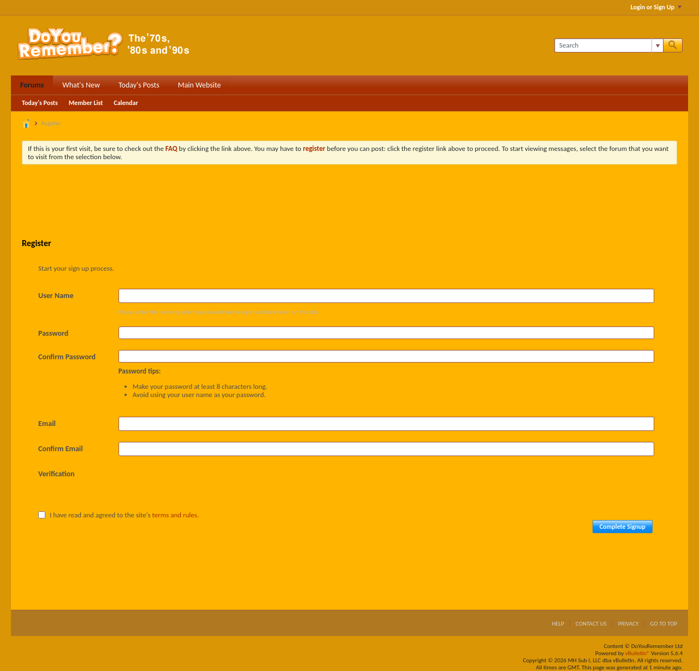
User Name (55, 295)
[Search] (608, 45)
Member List (86, 103)
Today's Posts (139, 85)
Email (47, 423)
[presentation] (202, 488)
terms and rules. (175, 515)
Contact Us (591, 623)
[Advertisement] (349, 202)
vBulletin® (637, 653)
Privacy (628, 623)
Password (53, 333)
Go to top (663, 623)
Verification (56, 474)
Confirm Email (60, 448)
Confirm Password (67, 356)
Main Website (199, 85)
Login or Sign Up (656, 7)
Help (558, 623)
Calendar (126, 103)
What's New (81, 85)
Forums (32, 85)
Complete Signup (622, 526)
